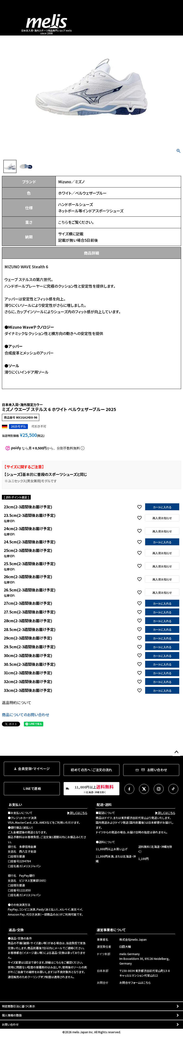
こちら (63, 222)
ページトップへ (176, 752)
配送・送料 (104, 804)
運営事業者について (111, 929)
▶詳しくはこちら (77, 813)
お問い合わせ (10, 1024)
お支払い (15, 804)
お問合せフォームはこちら (135, 982)
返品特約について (16, 702)
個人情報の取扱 (12, 1015)
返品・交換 (16, 929)
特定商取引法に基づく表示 (18, 1006)
